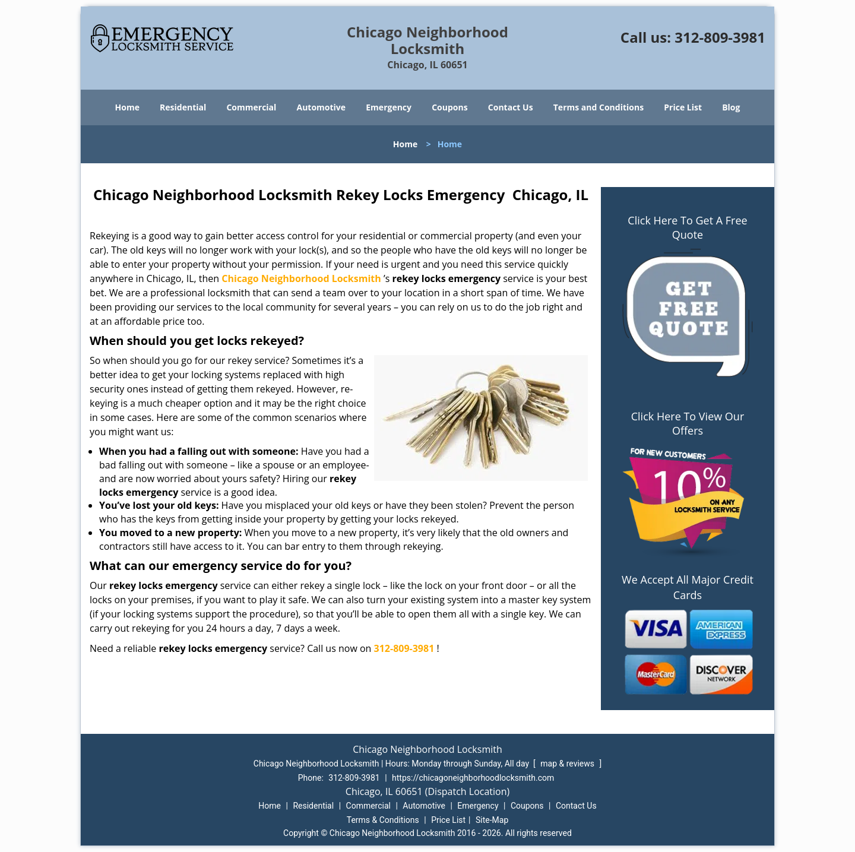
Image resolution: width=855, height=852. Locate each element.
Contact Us (510, 107)
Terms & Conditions (383, 820)
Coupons (449, 107)
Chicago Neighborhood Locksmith (301, 278)
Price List (683, 107)
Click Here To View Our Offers (688, 423)
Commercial (251, 107)
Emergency (388, 107)
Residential (183, 107)
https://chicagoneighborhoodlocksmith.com (473, 778)
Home (127, 107)
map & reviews (568, 763)
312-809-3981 (719, 37)
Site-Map (492, 820)
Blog (731, 107)
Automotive (321, 107)
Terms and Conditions (598, 107)
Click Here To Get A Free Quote (687, 227)
